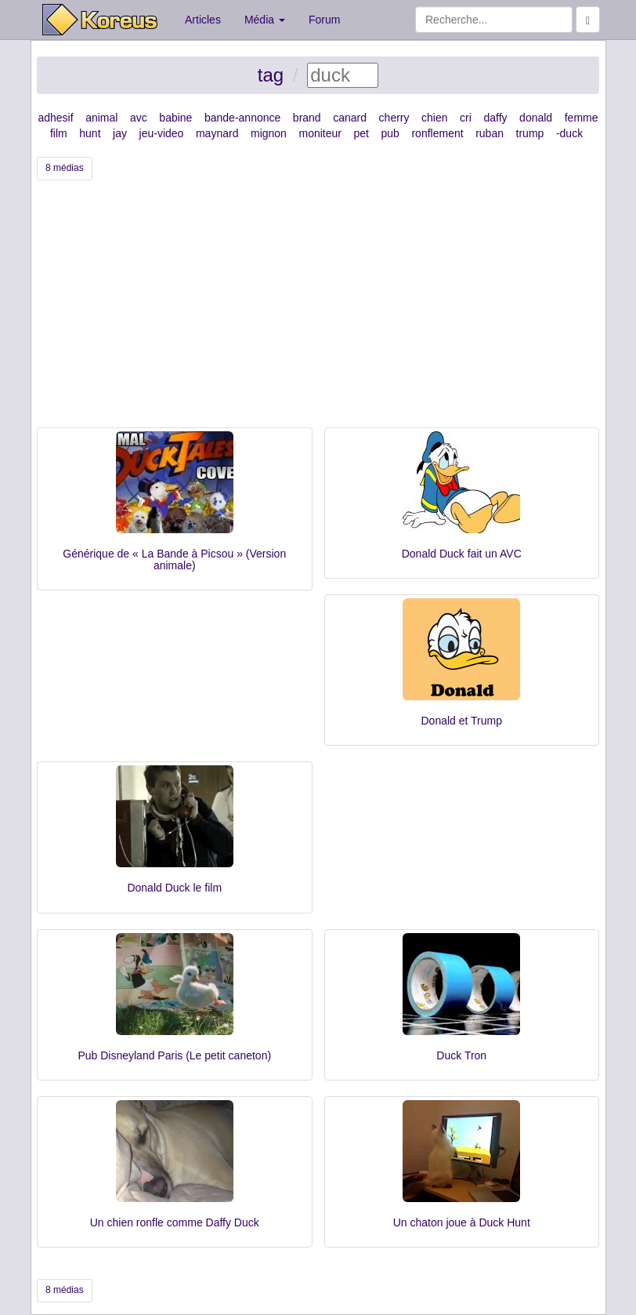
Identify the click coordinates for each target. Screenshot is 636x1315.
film (58, 133)
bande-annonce (242, 117)
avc (138, 117)
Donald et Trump (462, 720)
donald (535, 117)
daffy (495, 117)
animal (101, 117)
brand (307, 117)
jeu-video (161, 133)
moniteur (319, 133)
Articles (203, 19)
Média (264, 19)
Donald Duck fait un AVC (462, 553)
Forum (324, 19)
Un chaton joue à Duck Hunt (461, 1222)
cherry (394, 117)
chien (434, 117)
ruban (489, 133)
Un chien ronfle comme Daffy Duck (174, 1222)
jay (120, 133)
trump (530, 133)
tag (271, 74)
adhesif (55, 117)
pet (361, 133)
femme (581, 117)
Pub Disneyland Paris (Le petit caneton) (174, 1055)
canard (350, 117)
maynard (217, 133)
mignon (269, 133)
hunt (89, 133)
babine (175, 117)
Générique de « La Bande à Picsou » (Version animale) (174, 559)
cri (466, 117)
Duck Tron (461, 1055)
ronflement (437, 133)
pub (390, 133)
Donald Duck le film (174, 887)
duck (572, 133)
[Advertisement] (318, 310)
